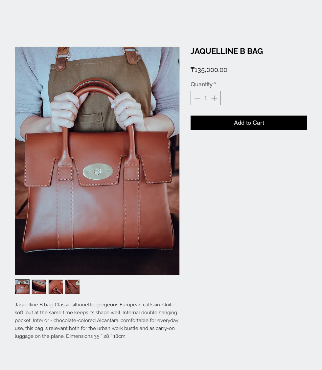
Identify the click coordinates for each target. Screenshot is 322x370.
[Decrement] (197, 98)
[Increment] (215, 98)
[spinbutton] (206, 98)
